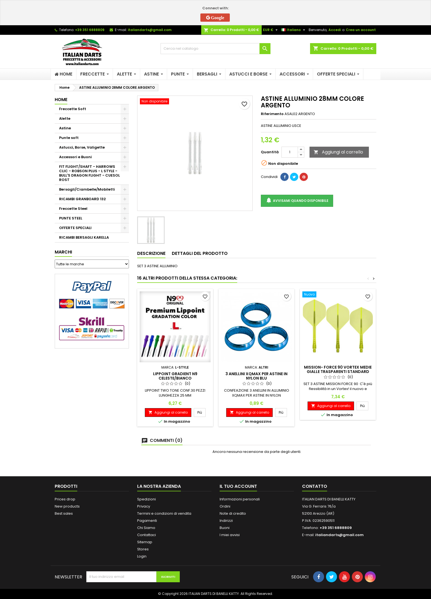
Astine (65, 128)
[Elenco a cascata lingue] (293, 30)
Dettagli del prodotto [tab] (200, 253)
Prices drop (65, 499)
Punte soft (69, 137)
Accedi (334, 29)
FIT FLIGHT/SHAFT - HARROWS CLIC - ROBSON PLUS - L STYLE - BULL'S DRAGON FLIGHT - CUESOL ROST (89, 173)
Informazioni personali (240, 499)
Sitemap (144, 542)
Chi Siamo (146, 527)
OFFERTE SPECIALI (75, 227)
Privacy (143, 506)
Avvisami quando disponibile (297, 200)
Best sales (64, 513)
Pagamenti (147, 520)
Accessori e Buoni (75, 157)
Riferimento (272, 114)
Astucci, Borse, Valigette (82, 147)
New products (67, 506)
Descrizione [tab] (151, 253)
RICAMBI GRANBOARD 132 (82, 199)
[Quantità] (289, 152)
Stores (143, 549)
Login (142, 556)
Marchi (63, 252)
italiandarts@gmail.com (150, 29)
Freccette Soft (72, 109)
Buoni (225, 527)
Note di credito (233, 513)
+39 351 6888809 (89, 29)
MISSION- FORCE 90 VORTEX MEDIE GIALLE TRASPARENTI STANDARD (338, 369)
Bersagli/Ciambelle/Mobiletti (87, 189)
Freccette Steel (73, 208)
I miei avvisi (230, 534)
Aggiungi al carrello (338, 152)
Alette (64, 118)
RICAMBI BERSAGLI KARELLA (84, 237)
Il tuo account (238, 486)
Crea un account (361, 29)
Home (61, 99)
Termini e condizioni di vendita (164, 513)
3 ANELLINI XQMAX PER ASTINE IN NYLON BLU (256, 376)
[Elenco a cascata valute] (271, 30)
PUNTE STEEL (70, 218)
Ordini (225, 506)
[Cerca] (215, 48)
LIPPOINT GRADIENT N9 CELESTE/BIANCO (175, 376)
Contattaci (146, 534)
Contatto (314, 486)
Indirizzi (226, 520)
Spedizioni (146, 499)
